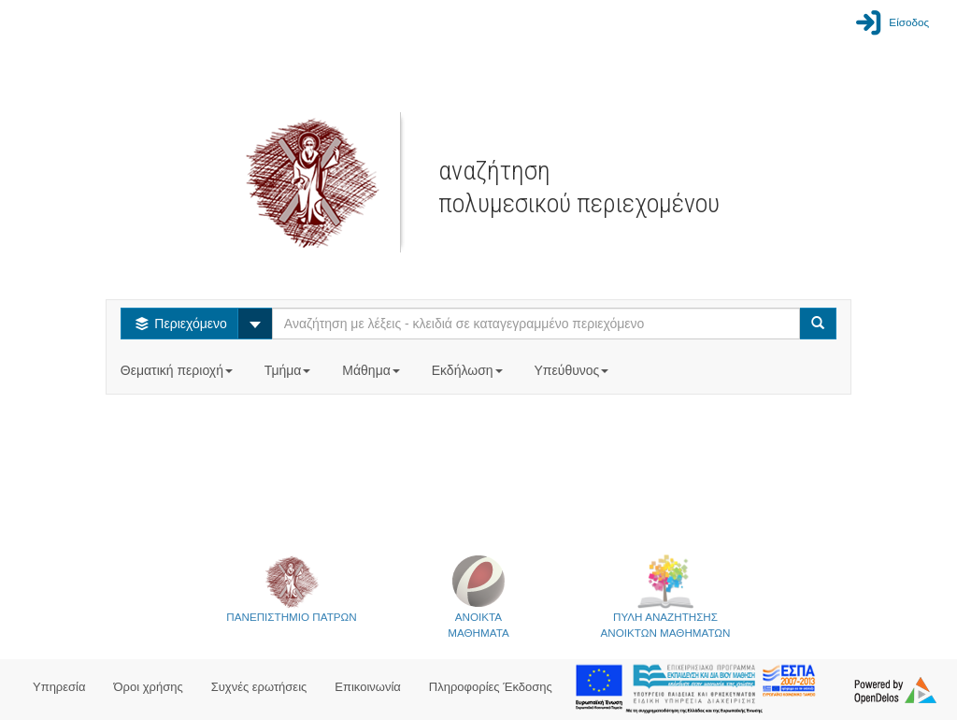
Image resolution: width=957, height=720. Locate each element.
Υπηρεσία (59, 687)
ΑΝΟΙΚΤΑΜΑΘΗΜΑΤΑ (478, 596)
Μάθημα (372, 370)
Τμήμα (289, 370)
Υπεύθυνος (573, 370)
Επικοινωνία (368, 687)
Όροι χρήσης (148, 687)
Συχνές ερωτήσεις (259, 687)
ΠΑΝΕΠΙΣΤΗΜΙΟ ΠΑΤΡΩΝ (291, 588)
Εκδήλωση (469, 370)
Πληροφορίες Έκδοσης (490, 687)
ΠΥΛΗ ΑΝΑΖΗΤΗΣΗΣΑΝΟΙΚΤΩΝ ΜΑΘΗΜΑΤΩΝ (666, 596)
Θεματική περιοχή (178, 370)
